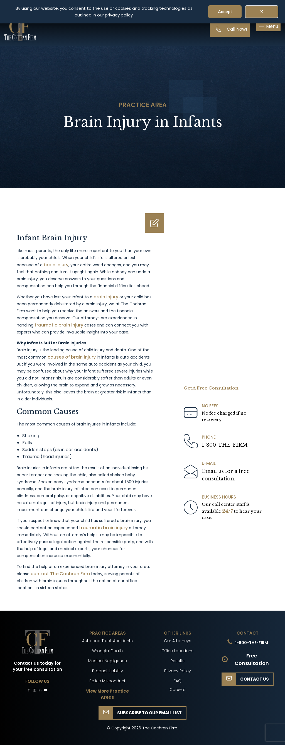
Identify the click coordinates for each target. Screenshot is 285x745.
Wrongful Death (107, 651)
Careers (177, 689)
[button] (268, 26)
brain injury (56, 265)
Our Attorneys (177, 641)
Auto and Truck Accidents (107, 641)
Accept (225, 11)
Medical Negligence (107, 661)
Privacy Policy (177, 671)
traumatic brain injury (59, 325)
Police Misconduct (107, 681)
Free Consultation (252, 659)
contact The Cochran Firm (60, 573)
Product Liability (107, 671)
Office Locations (177, 651)
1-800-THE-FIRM (225, 445)
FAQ (177, 681)
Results (178, 661)
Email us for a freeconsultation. (226, 475)
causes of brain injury (72, 357)
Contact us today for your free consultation (37, 666)
